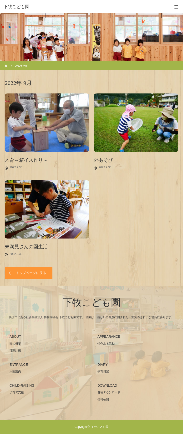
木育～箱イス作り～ (26, 160)
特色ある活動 (106, 343)
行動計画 (15, 350)
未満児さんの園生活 (26, 246)
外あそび (103, 160)
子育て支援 (17, 392)
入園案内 (15, 371)
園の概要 (15, 343)
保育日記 (103, 371)
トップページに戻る (31, 273)
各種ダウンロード (108, 392)
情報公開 (103, 399)
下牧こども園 (16, 6)
